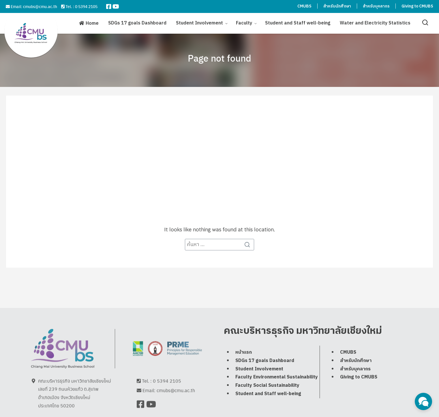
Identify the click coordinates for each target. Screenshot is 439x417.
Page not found (219, 57)
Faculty (244, 23)
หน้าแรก (243, 364)
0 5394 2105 (86, 6)
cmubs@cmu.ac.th (40, 6)
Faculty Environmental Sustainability (276, 389)
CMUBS (304, 6)
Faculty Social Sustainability (267, 397)
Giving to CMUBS (417, 6)
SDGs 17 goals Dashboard (137, 23)
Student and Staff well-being (297, 23)
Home (92, 23)
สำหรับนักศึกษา (337, 6)
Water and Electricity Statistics (375, 23)
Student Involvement (199, 23)
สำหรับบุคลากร (376, 6)
